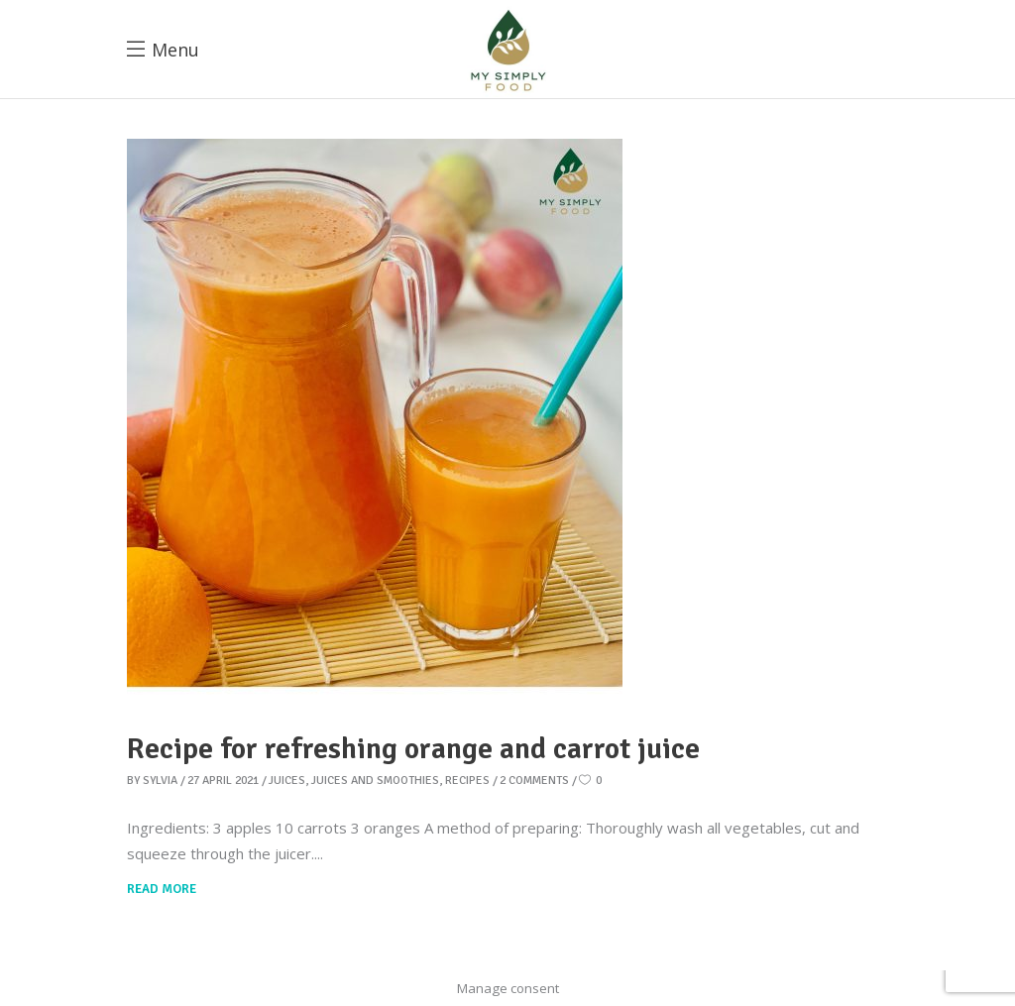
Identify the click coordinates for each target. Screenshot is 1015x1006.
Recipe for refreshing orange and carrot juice (413, 748)
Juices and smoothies (375, 780)
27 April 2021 (223, 780)
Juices (287, 780)
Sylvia (160, 780)
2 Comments (534, 780)
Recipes (467, 780)
